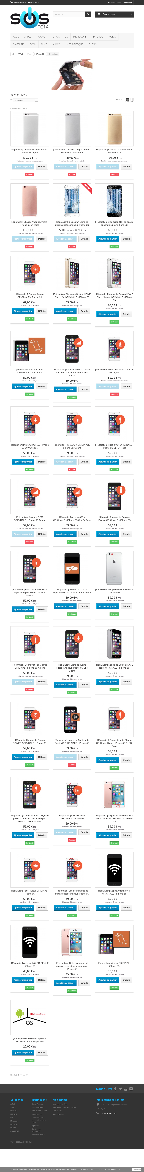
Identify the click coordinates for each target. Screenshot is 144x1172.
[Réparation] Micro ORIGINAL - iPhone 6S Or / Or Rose (29, 446)
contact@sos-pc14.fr (115, 1118)
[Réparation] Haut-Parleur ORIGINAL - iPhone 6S (29, 892)
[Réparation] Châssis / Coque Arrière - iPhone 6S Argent (29, 151)
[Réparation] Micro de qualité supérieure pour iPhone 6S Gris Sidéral (72, 668)
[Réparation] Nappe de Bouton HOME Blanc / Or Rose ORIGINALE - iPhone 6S (114, 818)
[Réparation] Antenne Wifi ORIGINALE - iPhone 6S (30, 964)
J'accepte (137, 1169)
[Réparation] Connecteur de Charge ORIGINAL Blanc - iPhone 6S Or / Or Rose (114, 743)
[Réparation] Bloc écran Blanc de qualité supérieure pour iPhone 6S (72, 223)
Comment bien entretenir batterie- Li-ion (39, 1120)
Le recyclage (37, 1145)
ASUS (16, 36)
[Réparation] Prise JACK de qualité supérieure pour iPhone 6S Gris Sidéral (29, 592)
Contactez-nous (114, 2)
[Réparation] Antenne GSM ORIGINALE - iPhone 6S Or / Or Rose (72, 518)
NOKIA (112, 36)
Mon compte (60, 1099)
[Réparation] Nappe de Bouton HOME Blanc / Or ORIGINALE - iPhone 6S (72, 296)
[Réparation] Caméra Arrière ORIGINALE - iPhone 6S (30, 296)
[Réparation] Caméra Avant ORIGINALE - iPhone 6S (72, 817)
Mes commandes (60, 1104)
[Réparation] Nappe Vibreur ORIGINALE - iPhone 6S (29, 371)
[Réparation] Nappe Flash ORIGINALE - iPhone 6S (114, 591)
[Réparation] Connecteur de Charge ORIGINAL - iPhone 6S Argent (29, 666)
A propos (35, 1126)
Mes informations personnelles (65, 1118)
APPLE (27, 36)
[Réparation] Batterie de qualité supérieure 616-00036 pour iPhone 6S (72, 591)
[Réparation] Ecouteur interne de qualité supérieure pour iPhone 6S (72, 892)
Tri (11, 100)
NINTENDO (97, 36)
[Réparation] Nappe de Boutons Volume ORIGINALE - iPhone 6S (114, 518)
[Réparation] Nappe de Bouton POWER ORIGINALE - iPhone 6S (29, 741)
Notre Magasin (37, 1104)
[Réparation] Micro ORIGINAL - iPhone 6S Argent (114, 371)
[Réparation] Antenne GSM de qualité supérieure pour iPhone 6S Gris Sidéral (72, 372)
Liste (132, 100)
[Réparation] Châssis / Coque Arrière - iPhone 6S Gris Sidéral (72, 151)
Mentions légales (38, 1135)
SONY (33, 44)
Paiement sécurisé (39, 1138)
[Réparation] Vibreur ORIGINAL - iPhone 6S (114, 964)
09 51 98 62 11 (110, 1113)
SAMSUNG (19, 44)
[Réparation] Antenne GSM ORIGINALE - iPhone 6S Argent (29, 518)
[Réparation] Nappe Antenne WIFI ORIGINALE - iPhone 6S (114, 892)
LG (66, 36)
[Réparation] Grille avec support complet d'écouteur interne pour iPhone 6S (72, 966)
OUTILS (93, 44)
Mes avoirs (57, 1111)
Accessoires (15, 1152)
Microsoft (79, 36)
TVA (33, 1142)
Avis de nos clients (39, 1111)
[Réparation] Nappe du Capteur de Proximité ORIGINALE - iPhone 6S (72, 741)
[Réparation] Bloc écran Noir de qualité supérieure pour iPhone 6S (114, 223)
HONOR (55, 36)
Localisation (37, 1114)
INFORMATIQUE (74, 44)
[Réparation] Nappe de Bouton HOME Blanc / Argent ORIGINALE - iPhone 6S (114, 297)
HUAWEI (41, 36)
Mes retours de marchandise (64, 1107)
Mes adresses (58, 1114)
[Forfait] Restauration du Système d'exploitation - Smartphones (29, 1040)
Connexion (127, 2)
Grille (127, 100)
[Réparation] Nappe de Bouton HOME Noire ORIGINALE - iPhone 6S (114, 666)
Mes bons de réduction (62, 1121)
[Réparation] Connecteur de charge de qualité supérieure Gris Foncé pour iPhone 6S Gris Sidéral (30, 818)
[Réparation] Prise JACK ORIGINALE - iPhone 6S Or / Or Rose (114, 446)
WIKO (44, 44)
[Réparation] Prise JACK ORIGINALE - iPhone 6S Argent (72, 446)
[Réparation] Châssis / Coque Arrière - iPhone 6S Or (114, 151)
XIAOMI (57, 44)
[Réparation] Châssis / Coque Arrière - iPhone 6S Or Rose (29, 223)
